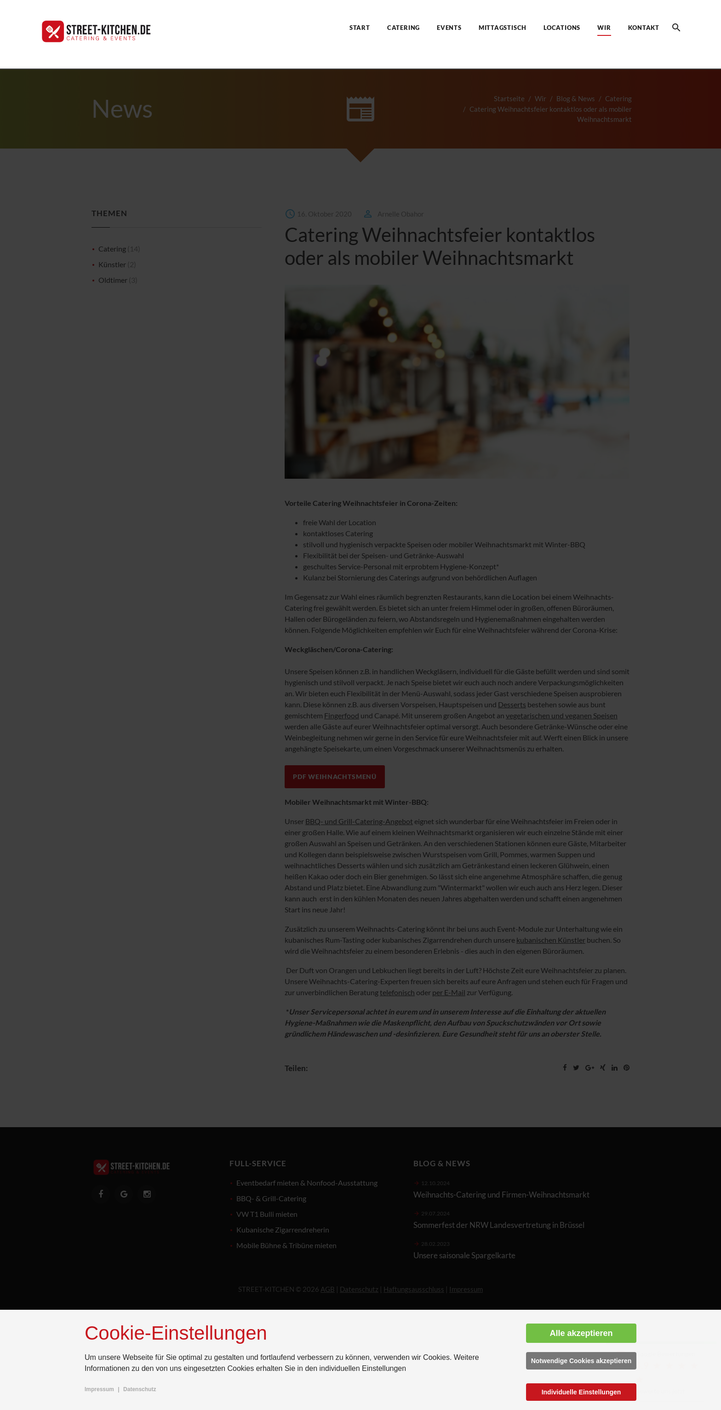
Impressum (99, 1389)
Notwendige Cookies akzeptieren (581, 1360)
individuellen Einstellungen (363, 1368)
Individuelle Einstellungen (581, 1392)
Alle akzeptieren (580, 1333)
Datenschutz (139, 1389)
